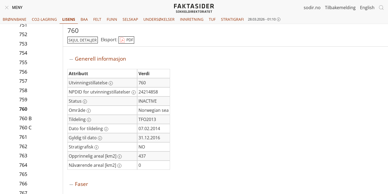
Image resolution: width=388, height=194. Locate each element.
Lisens (68, 19)
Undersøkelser (159, 19)
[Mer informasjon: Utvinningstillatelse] (111, 83)
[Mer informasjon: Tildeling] (89, 120)
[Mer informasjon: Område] (88, 111)
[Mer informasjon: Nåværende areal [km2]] (119, 166)
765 (23, 174)
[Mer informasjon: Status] (85, 101)
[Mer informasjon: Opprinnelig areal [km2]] (119, 156)
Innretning (191, 19)
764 (23, 165)
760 (23, 109)
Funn (112, 19)
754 (23, 53)
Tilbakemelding (340, 8)
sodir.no (312, 8)
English (367, 8)
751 (23, 25)
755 (23, 62)
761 (23, 137)
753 (23, 43)
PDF (126, 40)
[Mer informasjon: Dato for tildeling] (106, 129)
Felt (97, 19)
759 (23, 99)
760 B (25, 118)
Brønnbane (14, 19)
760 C (25, 127)
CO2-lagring (44, 19)
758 (23, 90)
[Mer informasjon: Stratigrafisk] (96, 147)
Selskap (130, 19)
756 (23, 71)
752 (23, 34)
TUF (212, 19)
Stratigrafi (232, 19)
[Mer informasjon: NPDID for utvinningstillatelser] (133, 92)
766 (23, 183)
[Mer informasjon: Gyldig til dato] (100, 138)
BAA (84, 19)
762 (23, 146)
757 (23, 81)
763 (23, 155)
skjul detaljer (82, 40)
